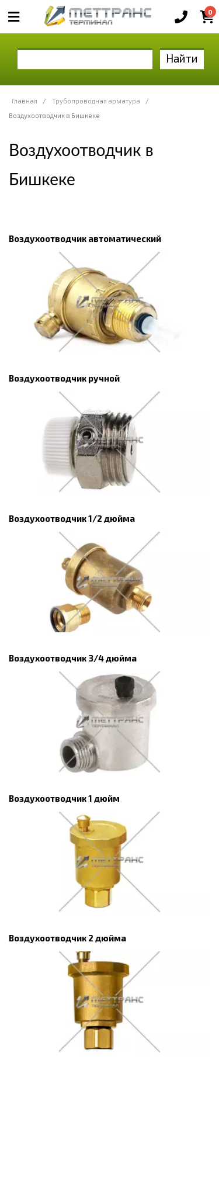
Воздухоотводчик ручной (64, 378)
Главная (24, 101)
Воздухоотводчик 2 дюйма (67, 938)
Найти (182, 58)
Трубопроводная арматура (96, 101)
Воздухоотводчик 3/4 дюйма (73, 658)
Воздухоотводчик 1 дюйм (64, 798)
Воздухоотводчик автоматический (85, 238)
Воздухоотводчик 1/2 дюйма (72, 518)
